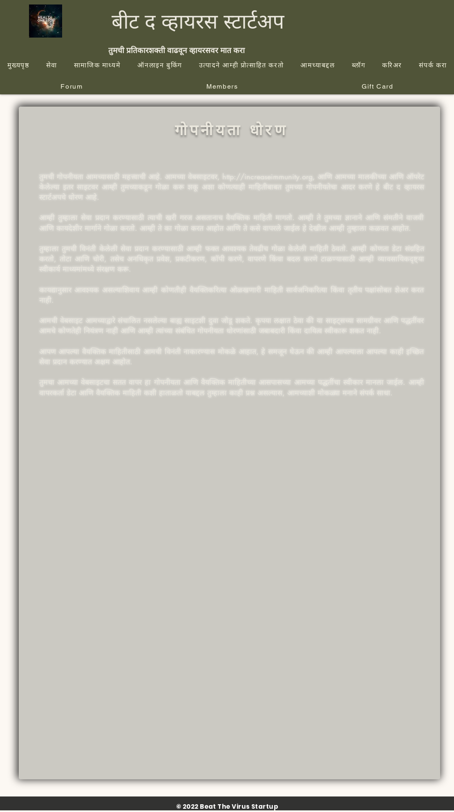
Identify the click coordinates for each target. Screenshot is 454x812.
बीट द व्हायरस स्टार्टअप (198, 21)
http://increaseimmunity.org (267, 176)
